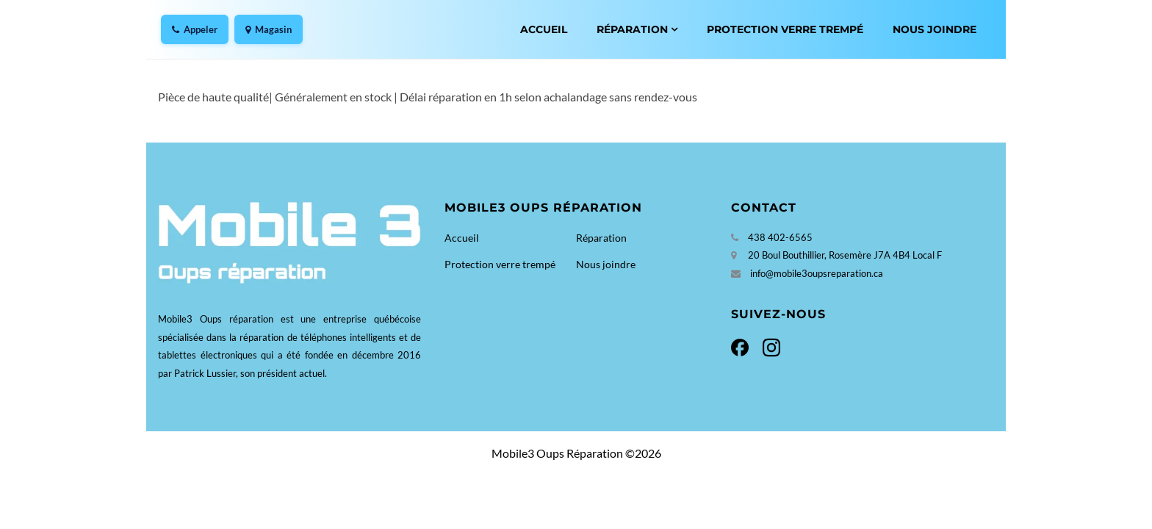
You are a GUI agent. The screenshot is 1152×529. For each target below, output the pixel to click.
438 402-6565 (780, 237)
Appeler (194, 29)
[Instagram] (768, 346)
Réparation (632, 29)
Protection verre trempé (785, 29)
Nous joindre (934, 29)
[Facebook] (744, 346)
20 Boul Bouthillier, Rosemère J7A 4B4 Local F (845, 255)
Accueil (543, 29)
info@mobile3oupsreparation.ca (816, 273)
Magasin (268, 29)
